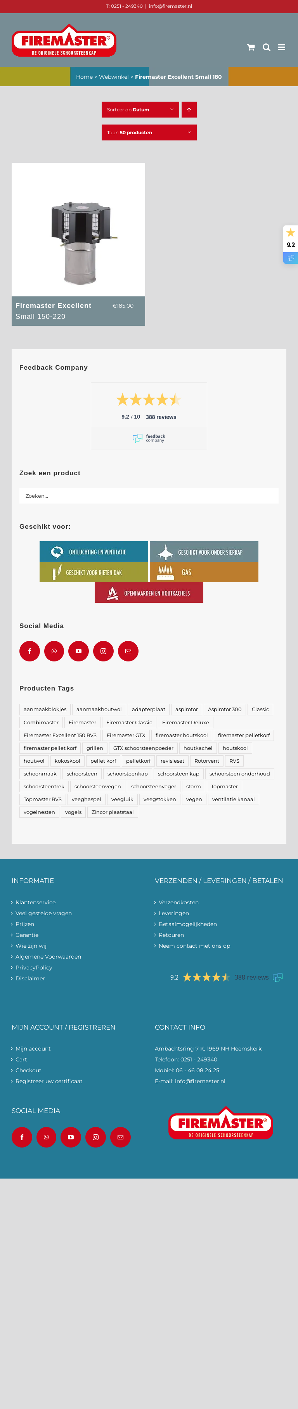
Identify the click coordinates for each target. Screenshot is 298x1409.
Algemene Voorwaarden (48, 956)
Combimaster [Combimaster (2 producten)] (41, 722)
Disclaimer (30, 978)
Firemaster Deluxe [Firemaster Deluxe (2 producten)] (185, 722)
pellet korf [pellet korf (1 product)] (103, 761)
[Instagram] (103, 651)
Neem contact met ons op (194, 945)
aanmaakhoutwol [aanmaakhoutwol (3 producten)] (99, 709)
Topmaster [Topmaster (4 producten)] (224, 786)
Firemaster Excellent (60, 312)
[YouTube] (78, 651)
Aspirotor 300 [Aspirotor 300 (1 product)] (225, 709)
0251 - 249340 (198, 1059)
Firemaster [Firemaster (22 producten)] (82, 722)
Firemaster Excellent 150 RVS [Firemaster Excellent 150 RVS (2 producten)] (60, 735)
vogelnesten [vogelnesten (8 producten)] (39, 812)
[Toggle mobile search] (266, 47)
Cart (21, 1059)
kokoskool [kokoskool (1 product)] (67, 761)
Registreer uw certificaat (49, 1081)
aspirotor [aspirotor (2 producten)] (186, 709)
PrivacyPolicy (34, 967)
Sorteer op (128, 110)
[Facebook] (29, 651)
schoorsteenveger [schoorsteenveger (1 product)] (153, 786)
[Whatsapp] (54, 651)
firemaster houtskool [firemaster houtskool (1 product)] (182, 735)
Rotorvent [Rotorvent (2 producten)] (206, 761)
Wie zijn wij (31, 945)
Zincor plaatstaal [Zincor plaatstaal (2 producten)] (113, 812)
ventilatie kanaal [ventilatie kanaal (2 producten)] (233, 799)
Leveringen (174, 913)
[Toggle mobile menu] (282, 47)
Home (84, 76)
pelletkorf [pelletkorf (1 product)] (138, 761)
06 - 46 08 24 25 (197, 1070)
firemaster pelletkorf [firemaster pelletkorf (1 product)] (244, 735)
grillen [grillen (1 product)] (95, 748)
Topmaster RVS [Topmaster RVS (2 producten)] (43, 799)
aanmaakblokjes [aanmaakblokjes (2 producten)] (45, 709)
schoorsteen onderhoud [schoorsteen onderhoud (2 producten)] (240, 774)
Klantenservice (35, 902)
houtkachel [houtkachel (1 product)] (198, 748)
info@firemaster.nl (170, 6)
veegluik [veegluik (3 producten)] (122, 799)
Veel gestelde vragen (44, 913)
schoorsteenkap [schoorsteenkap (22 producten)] (127, 774)
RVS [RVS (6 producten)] (234, 761)
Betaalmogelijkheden (188, 924)
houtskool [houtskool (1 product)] (235, 748)
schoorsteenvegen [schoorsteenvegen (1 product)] (97, 786)
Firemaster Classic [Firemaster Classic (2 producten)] (129, 722)
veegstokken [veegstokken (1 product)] (160, 799)
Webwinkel (114, 76)
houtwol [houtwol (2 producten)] (34, 761)
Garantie (27, 934)
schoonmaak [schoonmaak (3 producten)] (40, 774)
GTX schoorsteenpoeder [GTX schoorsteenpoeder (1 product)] (143, 748)
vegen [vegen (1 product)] (194, 799)
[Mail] (128, 651)
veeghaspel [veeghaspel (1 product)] (86, 799)
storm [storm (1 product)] (193, 786)
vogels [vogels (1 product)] (73, 812)
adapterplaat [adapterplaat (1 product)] (148, 709)
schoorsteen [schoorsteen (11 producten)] (82, 774)
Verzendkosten (179, 902)
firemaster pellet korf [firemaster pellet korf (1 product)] (50, 748)
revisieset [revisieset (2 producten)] (172, 761)
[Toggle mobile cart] (251, 47)
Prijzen (25, 924)
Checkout (29, 1070)
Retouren (171, 934)
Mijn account (33, 1048)
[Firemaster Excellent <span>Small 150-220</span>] (78, 168)
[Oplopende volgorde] (189, 110)
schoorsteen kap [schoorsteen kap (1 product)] (178, 774)
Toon (129, 132)
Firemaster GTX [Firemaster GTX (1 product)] (126, 735)
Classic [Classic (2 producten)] (260, 709)
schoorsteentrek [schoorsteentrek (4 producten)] (44, 786)
